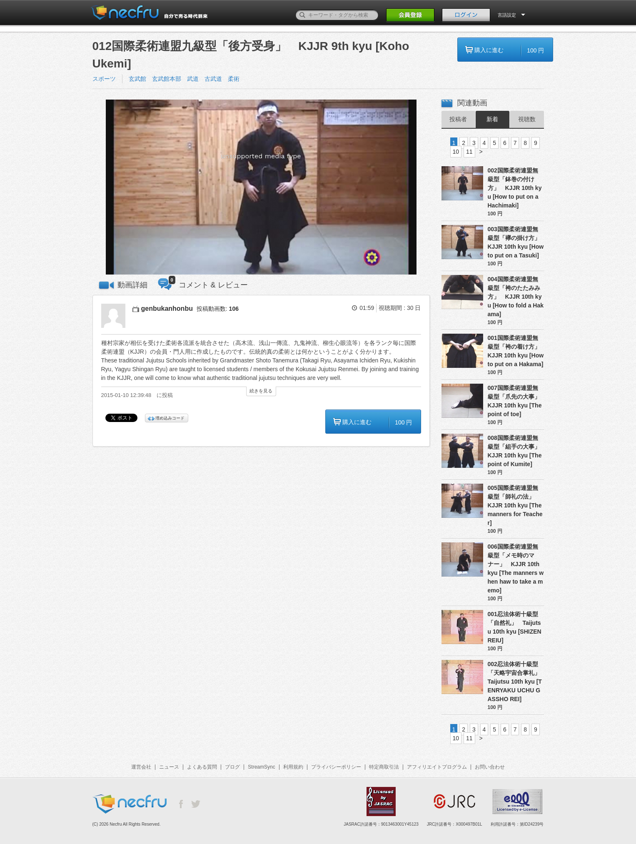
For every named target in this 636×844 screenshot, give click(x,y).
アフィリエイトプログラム (437, 767)
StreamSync (261, 767)
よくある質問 (202, 767)
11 (469, 151)
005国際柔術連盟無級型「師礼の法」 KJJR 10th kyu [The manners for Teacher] (515, 505)
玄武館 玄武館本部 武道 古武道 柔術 (187, 78)
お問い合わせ (490, 767)
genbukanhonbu (167, 308)
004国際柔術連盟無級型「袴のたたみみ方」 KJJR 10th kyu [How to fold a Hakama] (516, 296)
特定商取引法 (384, 767)
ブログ (232, 767)
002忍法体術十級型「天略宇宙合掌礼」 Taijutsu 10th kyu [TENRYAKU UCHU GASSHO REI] (516, 681)
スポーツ (104, 78)
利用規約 (293, 767)
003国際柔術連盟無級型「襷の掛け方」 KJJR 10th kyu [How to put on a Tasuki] (516, 242)
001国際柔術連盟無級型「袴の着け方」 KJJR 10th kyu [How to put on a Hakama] (516, 351)
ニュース (169, 767)
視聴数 (527, 119)
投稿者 (458, 119)
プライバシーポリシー (336, 767)
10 (456, 151)
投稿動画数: (218, 308)
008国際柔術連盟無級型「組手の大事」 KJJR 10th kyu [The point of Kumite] (516, 450)
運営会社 (141, 767)
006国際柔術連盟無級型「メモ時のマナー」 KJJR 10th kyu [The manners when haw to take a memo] (516, 568)
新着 (492, 119)
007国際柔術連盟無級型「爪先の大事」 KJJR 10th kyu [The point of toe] (516, 401)
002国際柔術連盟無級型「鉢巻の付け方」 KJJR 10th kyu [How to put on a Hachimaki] (515, 188)
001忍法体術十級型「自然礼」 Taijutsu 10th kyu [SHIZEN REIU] (514, 627)
